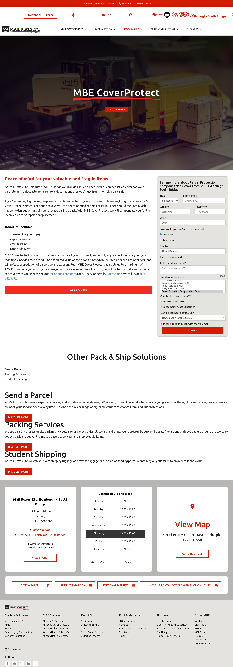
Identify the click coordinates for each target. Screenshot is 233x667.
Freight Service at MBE (192, 288)
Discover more (18, 417)
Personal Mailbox (116, 585)
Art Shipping (87, 621)
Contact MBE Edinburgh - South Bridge (42, 534)
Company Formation (15, 636)
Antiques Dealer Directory (56, 625)
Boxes (122, 636)
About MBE (202, 615)
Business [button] (194, 24)
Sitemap (199, 636)
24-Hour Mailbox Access (17, 621)
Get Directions (192, 553)
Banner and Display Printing (132, 628)
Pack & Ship (88, 615)
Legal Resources (203, 643)
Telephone (169, 240)
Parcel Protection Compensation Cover (192, 291)
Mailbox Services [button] (73, 24)
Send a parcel (30, 585)
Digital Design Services (168, 636)
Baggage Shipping (90, 625)
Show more (13, 649)
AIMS (7, 625)
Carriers (85, 628)
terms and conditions (63, 273)
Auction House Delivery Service (58, 632)
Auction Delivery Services (55, 628)
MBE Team (200, 628)
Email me (168, 234)
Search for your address (173, 257)
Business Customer (173, 301)
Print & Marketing (130, 615)
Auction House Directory (55, 636)
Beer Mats (124, 632)
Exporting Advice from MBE (192, 283)
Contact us (113, 273)
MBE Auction (51, 615)
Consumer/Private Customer (179, 306)
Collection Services (90, 636)
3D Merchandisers (128, 621)
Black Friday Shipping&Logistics (173, 625)
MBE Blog (200, 632)
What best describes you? (174, 296)
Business (162, 615)
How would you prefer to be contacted (182, 229)
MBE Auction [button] (104, 24)
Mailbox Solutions (16, 615)
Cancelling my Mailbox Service (20, 632)
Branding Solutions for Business (173, 628)
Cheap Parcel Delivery (92, 632)
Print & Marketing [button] (164, 24)
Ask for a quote (149, 12)
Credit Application (166, 632)
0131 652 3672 (42, 530)
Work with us (201, 621)
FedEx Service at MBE (192, 285)
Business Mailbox (73, 585)
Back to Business (165, 621)
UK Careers (200, 625)
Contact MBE (201, 639)
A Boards (123, 625)
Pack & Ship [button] (132, 24)
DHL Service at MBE (192, 280)
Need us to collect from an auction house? (180, 585)
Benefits (9, 628)
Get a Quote (116, 109)
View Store (39, 557)
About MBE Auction (53, 621)
